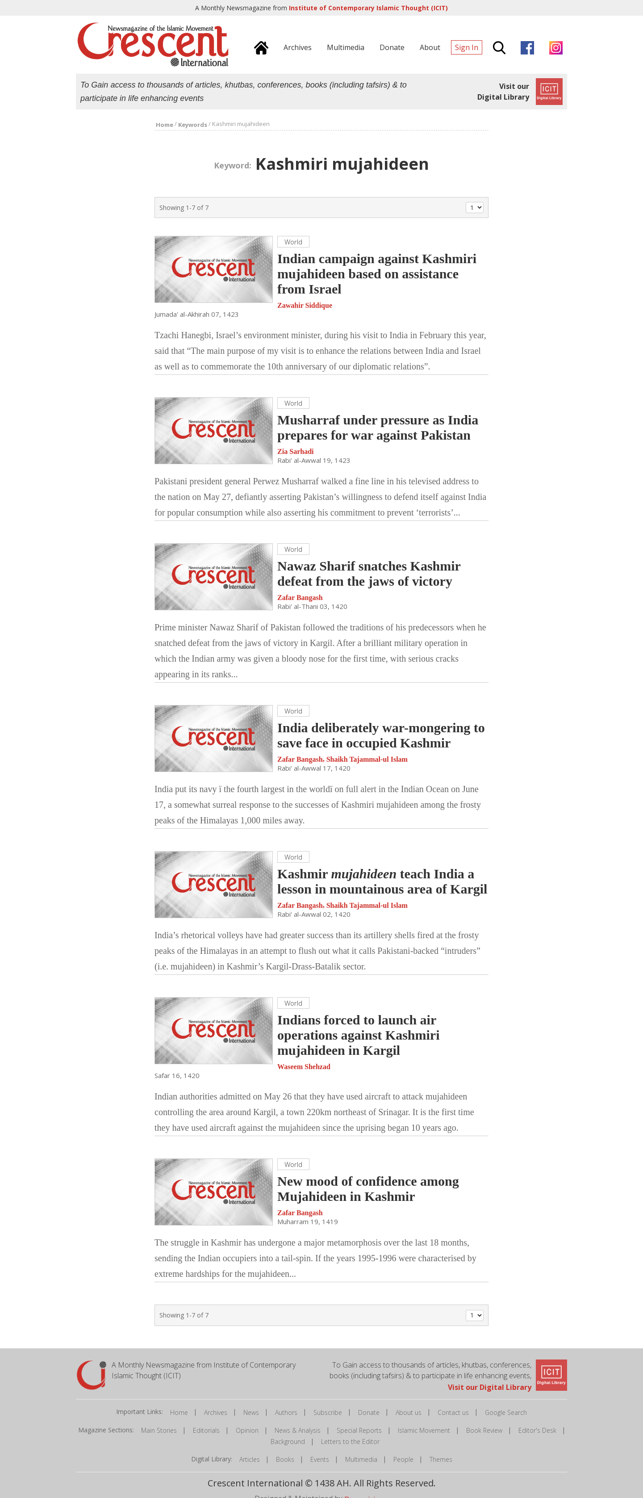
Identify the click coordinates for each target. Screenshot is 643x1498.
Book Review (484, 1430)
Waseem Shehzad (303, 1066)
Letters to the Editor (350, 1441)
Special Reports (359, 1430)
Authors (286, 1412)
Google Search (506, 1412)
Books (285, 1459)
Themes (441, 1459)
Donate (369, 1412)
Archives (215, 1412)
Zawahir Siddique (304, 305)
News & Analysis (298, 1430)
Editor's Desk (537, 1430)
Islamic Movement (424, 1430)
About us (409, 1412)
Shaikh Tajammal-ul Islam (367, 759)
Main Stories (159, 1430)
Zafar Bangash (300, 597)
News (251, 1412)
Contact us (453, 1412)
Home (179, 1412)
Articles (249, 1459)
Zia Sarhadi (295, 451)
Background (288, 1441)
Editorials (206, 1430)
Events (319, 1459)
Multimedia (361, 1459)
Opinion (247, 1430)
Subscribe (327, 1412)
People (403, 1459)
